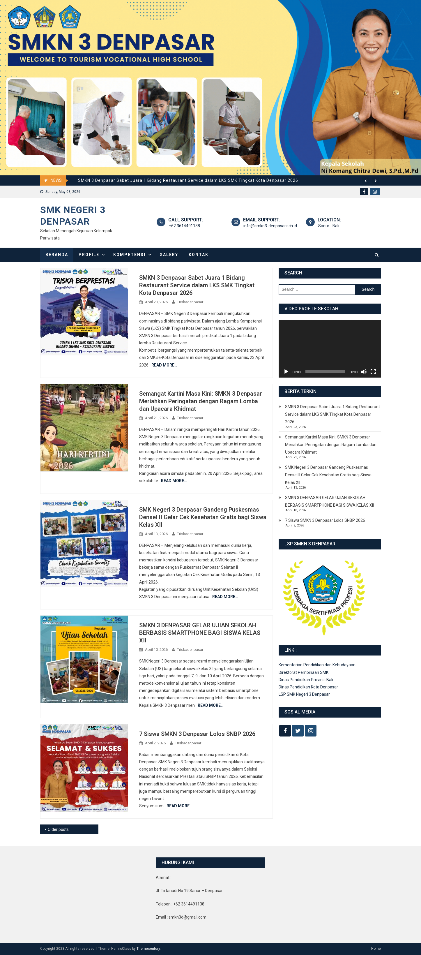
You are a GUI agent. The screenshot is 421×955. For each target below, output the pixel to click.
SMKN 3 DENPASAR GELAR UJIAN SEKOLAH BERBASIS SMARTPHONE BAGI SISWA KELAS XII (199, 633)
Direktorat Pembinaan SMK (303, 672)
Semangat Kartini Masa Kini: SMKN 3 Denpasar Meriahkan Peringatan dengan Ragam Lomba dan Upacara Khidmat (200, 401)
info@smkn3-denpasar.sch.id (270, 225)
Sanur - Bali (328, 225)
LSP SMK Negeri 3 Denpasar (304, 694)
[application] (330, 349)
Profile (89, 254)
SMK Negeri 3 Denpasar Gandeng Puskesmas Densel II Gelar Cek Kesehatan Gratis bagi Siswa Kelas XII (202, 517)
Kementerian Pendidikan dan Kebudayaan (317, 664)
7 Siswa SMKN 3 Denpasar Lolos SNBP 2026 (197, 733)
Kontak (198, 254)
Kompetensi (129, 254)
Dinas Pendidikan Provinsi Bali (306, 679)
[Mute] (364, 372)
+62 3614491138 (183, 225)
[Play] (286, 372)
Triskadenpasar (190, 302)
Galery (169, 254)
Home (376, 949)
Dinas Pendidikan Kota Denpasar (308, 687)
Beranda (56, 254)
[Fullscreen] (373, 372)
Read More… (164, 365)
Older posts (58, 829)
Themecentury (148, 949)
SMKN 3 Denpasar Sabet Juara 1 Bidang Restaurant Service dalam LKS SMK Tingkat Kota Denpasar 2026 (188, 180)
